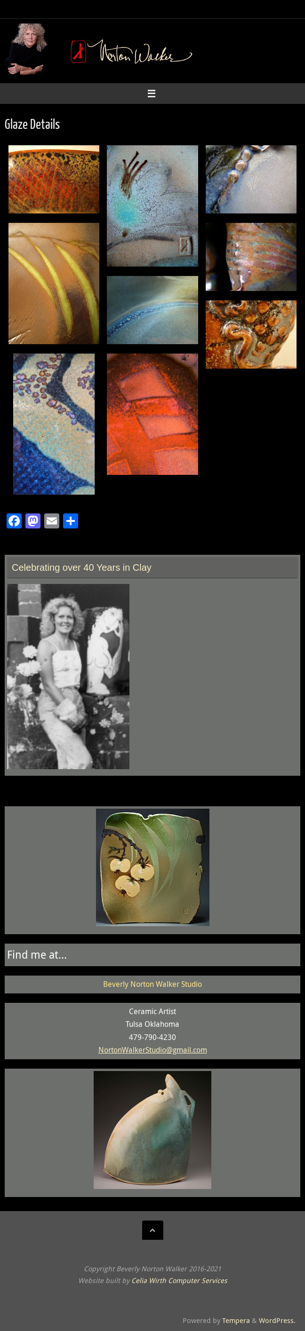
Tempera (236, 1320)
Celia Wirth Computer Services (179, 1280)
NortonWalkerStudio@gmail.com (152, 1050)
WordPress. (277, 1320)
